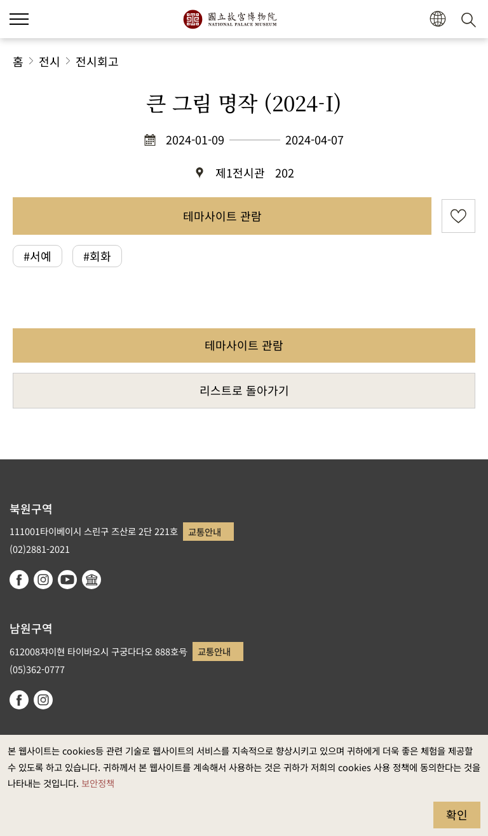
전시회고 (97, 61)
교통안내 (204, 531)
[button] (437, 19)
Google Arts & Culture (91, 579)
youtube (67, 579)
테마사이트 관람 (222, 215)
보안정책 (97, 783)
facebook (19, 579)
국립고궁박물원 (229, 19)
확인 (457, 814)
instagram (43, 579)
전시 (49, 61)
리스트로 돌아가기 (244, 390)
